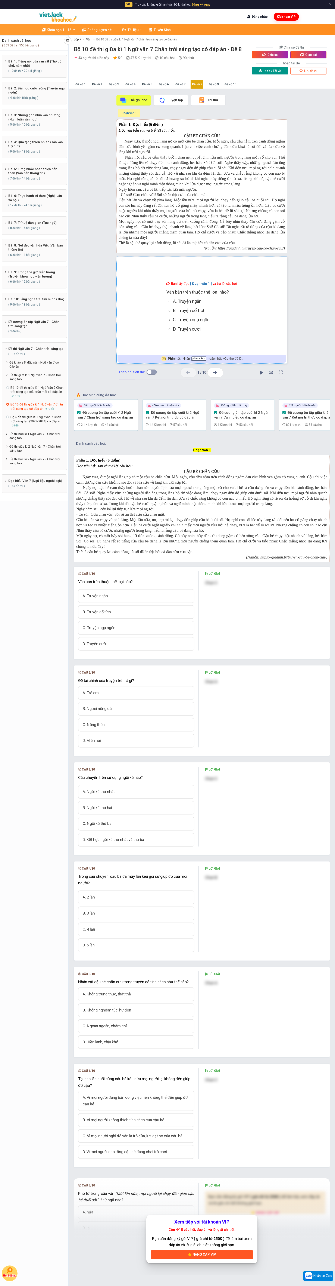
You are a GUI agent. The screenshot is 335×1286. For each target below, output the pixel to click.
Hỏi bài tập (9, 1272)
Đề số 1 (80, 84)
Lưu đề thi (308, 71)
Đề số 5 (147, 84)
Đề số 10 (230, 84)
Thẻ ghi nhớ (133, 100)
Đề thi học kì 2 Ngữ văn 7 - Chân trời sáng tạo (34, 461)
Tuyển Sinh (162, 30)
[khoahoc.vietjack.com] (58, 17)
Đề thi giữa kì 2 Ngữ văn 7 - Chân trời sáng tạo (35, 449)
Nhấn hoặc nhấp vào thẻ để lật (201, 358)
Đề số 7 (180, 84)
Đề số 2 (97, 84)
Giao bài (308, 54)
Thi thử (208, 100)
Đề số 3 (114, 84)
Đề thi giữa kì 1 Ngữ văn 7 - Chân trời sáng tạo (35, 377)
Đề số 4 (130, 84)
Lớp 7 (77, 39)
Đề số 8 (197, 84)
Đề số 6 (164, 84)
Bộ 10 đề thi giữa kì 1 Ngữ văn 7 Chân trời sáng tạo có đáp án (136, 39)
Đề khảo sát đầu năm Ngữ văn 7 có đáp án (34, 365)
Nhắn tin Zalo (318, 1276)
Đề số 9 (214, 84)
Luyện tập (171, 100)
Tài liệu (132, 30)
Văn (88, 39)
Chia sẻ (270, 54)
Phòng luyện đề (99, 30)
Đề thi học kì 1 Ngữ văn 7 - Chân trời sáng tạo (34, 436)
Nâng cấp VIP (202, 1254)
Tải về (270, 71)
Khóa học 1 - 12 (58, 30)
